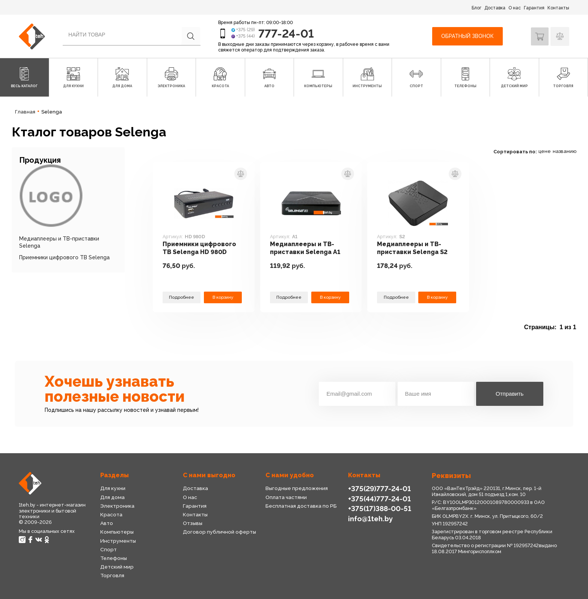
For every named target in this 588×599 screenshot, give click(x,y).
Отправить (509, 393)
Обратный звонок (466, 36)
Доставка (494, 8)
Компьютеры (116, 532)
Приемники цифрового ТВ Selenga (64, 257)
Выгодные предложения (296, 488)
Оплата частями (285, 497)
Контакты (558, 8)
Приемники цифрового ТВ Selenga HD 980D (201, 248)
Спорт (108, 549)
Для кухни (112, 488)
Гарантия (534, 8)
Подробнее (182, 297)
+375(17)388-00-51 (379, 508)
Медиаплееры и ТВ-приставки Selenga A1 (306, 248)
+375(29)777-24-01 (378, 488)
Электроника (117, 506)
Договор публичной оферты (219, 532)
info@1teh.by (370, 518)
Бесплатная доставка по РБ (301, 506)
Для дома (112, 497)
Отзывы (192, 523)
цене (544, 151)
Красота (111, 514)
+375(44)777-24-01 (378, 498)
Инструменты (117, 541)
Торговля (112, 575)
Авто (106, 523)
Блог (476, 8)
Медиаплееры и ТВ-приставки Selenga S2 (414, 248)
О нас (514, 8)
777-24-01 (286, 33)
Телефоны (113, 558)
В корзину (223, 297)
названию (564, 151)
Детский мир (116, 567)
